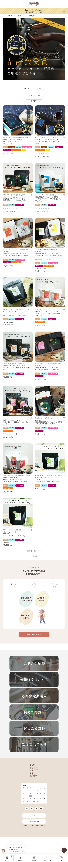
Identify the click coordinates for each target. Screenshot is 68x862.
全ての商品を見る (34, 634)
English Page (34, 821)
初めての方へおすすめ (26, 616)
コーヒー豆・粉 (18, 16)
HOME (4, 16)
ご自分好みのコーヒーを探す (26, 599)
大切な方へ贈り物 (41, 599)
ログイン (34, 815)
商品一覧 (10, 16)
